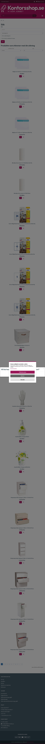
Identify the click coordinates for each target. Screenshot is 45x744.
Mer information (13, 368)
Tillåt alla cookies (22, 372)
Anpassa (22, 375)
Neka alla (22, 379)
